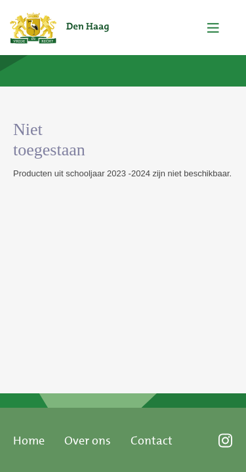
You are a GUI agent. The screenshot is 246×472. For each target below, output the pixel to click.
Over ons (87, 440)
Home (29, 440)
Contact (152, 440)
